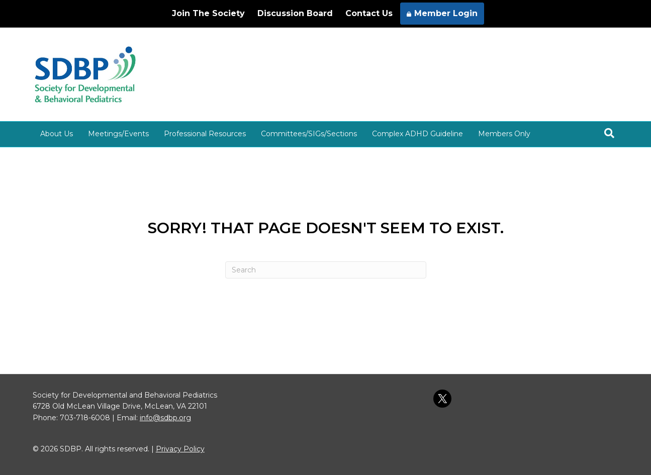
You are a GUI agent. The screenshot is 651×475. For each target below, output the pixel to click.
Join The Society (208, 13)
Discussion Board (295, 13)
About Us (56, 133)
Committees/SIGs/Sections (309, 133)
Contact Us (369, 13)
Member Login (442, 13)
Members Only (504, 133)
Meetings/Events (118, 133)
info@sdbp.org (165, 417)
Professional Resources (205, 133)
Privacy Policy (180, 448)
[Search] (609, 133)
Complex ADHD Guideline (417, 133)
